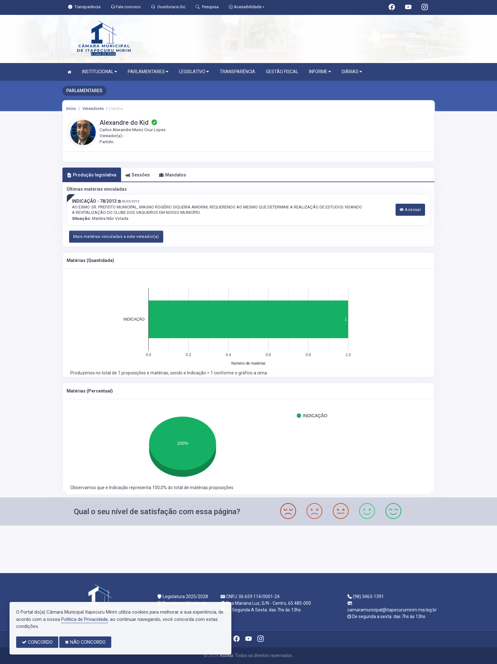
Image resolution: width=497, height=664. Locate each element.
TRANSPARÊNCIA (237, 71)
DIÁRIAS (352, 71)
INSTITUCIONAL (99, 71)
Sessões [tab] (138, 174)
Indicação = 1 (200, 372)
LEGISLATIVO (194, 71)
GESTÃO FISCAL (282, 71)
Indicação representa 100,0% (138, 487)
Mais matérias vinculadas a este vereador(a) (116, 236)
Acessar (410, 209)
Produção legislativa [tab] (91, 174)
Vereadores (92, 108)
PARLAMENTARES (148, 71)
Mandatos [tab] (172, 174)
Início (71, 108)
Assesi (226, 655)
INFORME (320, 71)
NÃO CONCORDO (85, 642)
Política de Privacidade (84, 619)
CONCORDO (37, 642)
